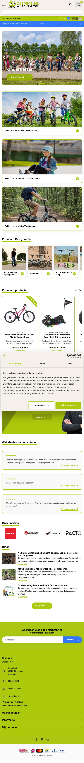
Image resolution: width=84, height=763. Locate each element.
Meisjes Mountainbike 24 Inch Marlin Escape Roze (19, 335)
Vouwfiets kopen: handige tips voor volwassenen (43, 569)
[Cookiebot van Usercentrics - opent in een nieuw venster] (69, 356)
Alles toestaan (68, 405)
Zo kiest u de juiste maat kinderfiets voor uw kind (43, 585)
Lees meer (22, 564)
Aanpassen (42, 405)
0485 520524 (13, 681)
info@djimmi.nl (14, 696)
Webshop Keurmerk (69, 466)
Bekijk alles (42, 606)
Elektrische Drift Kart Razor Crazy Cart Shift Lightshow (57, 335)
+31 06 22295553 (15, 689)
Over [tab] (69, 363)
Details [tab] (42, 363)
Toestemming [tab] (14, 363)
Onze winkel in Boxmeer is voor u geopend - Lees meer (23, 24)
